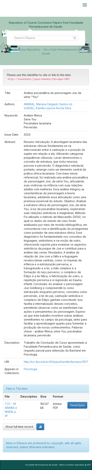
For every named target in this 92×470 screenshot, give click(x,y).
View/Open (77, 405)
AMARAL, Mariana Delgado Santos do (48, 104)
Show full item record (19, 426)
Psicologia (30, 369)
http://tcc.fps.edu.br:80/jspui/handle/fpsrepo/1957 (56, 361)
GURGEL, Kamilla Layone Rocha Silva (47, 108)
